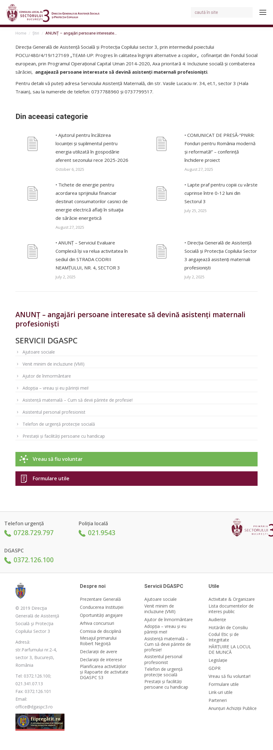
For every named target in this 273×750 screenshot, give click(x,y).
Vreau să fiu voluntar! (229, 676)
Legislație (218, 660)
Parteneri (218, 700)
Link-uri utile (221, 692)
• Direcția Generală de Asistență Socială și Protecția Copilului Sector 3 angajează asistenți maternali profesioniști (220, 255)
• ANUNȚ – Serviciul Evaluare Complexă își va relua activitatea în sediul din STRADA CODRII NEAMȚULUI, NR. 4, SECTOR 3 (92, 255)
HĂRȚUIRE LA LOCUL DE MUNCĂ (230, 649)
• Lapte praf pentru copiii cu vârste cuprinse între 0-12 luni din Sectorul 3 (221, 193)
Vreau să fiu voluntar (58, 459)
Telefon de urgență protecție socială (59, 424)
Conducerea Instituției (101, 607)
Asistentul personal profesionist (54, 412)
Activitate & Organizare (232, 599)
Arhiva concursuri (97, 623)
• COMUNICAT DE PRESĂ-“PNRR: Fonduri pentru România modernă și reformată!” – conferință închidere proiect (219, 147)
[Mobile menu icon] (263, 12)
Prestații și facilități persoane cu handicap (64, 436)
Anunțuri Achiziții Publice (233, 708)
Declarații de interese (101, 659)
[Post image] (32, 145)
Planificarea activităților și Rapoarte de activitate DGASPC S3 (104, 672)
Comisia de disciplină (100, 631)
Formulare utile (51, 478)
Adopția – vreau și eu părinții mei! (56, 388)
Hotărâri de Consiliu (228, 627)
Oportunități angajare (101, 615)
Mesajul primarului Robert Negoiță (98, 640)
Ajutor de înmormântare (47, 376)
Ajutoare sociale (39, 352)
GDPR (215, 668)
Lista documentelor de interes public (231, 608)
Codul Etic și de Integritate (224, 637)
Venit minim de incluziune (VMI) (54, 364)
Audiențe (217, 619)
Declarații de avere (98, 651)
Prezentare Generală (100, 599)
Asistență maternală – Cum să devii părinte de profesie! (78, 400)
